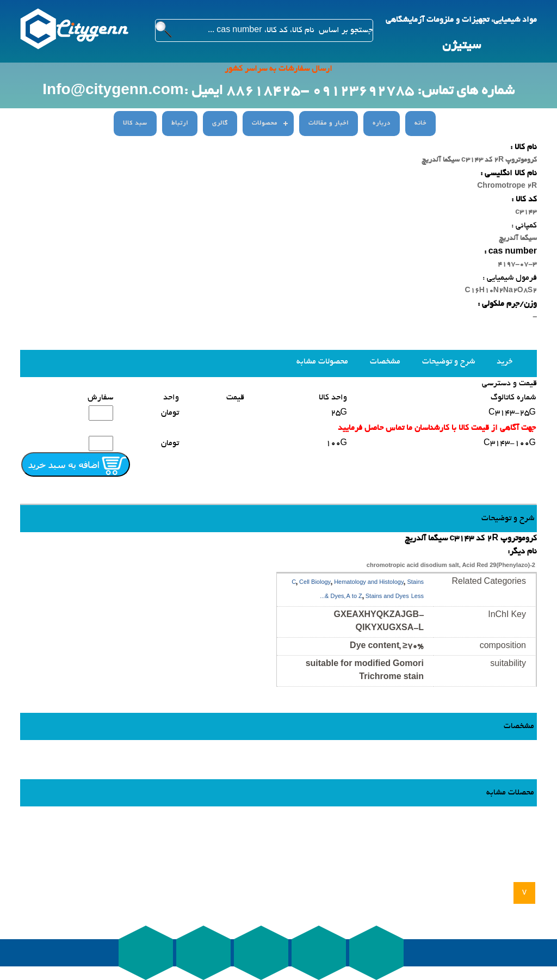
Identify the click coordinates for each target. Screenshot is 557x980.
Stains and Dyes (387, 597)
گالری (220, 123)
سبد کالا (135, 123)
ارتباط (179, 123)
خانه (420, 123)
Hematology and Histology (369, 583)
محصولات (264, 123)
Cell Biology (315, 583)
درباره (382, 123)
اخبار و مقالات (328, 123)
